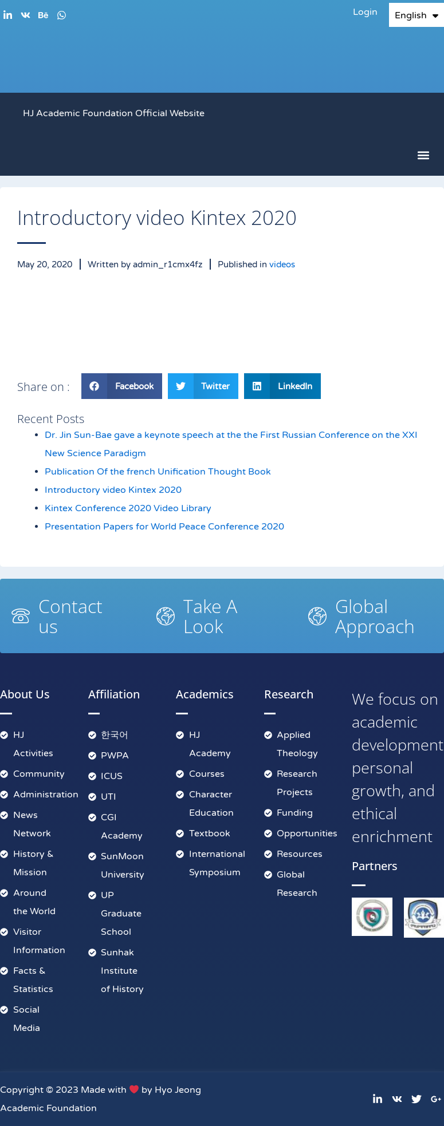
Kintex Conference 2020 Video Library (128, 509)
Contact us (70, 616)
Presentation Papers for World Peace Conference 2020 (164, 527)
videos (282, 264)
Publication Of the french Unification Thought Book (158, 472)
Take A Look (210, 616)
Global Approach (375, 616)
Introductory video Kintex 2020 (113, 490)
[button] (423, 155)
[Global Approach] (317, 616)
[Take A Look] (165, 616)
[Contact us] (20, 616)
